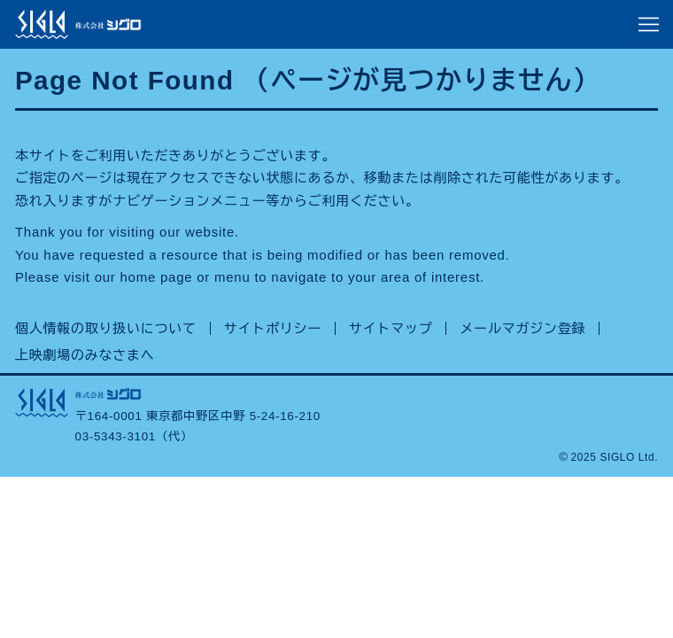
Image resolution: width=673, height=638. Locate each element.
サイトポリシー (272, 328)
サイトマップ (391, 328)
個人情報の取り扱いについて (106, 328)
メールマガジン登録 (522, 328)
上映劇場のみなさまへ (85, 355)
